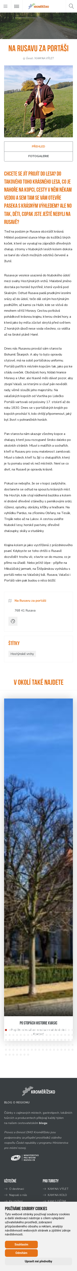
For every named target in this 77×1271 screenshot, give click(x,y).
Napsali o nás (18, 1195)
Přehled (38, 146)
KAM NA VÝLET (44, 58)
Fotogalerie (38, 156)
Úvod (29, 58)
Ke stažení (16, 1201)
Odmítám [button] (21, 1253)
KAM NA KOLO (57, 1195)
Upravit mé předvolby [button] (38, 1261)
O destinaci (16, 1189)
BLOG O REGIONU (17, 1102)
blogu (43, 1123)
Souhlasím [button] (21, 1244)
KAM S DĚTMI (57, 1201)
